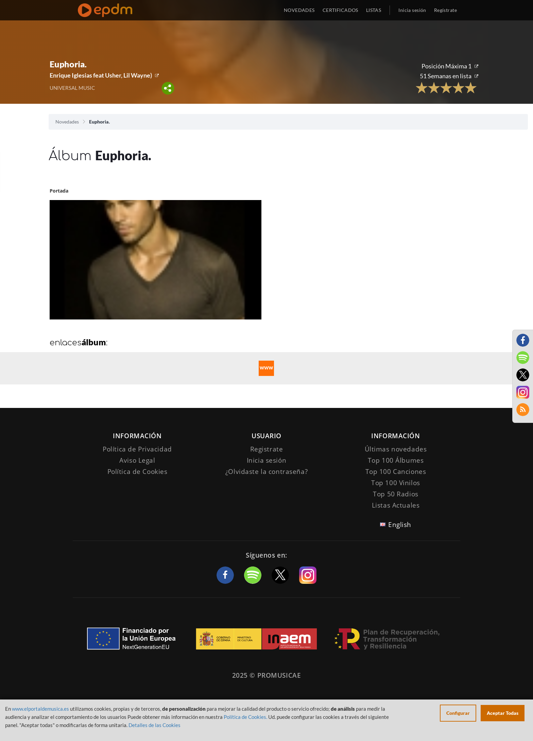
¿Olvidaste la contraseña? (266, 471)
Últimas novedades (396, 449)
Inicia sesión (412, 10)
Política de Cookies (137, 471)
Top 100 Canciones (395, 471)
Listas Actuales (396, 505)
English (399, 524)
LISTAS (373, 10)
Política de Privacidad (137, 449)
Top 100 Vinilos (395, 482)
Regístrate (445, 10)
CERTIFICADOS (340, 10)
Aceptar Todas (502, 713)
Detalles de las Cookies (154, 725)
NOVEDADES (299, 10)
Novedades (67, 122)
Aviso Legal (137, 460)
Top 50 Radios (395, 494)
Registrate (266, 449)
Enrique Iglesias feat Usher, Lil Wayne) (101, 75)
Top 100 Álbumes (396, 460)
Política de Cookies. (245, 717)
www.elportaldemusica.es (40, 709)
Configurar (458, 713)
